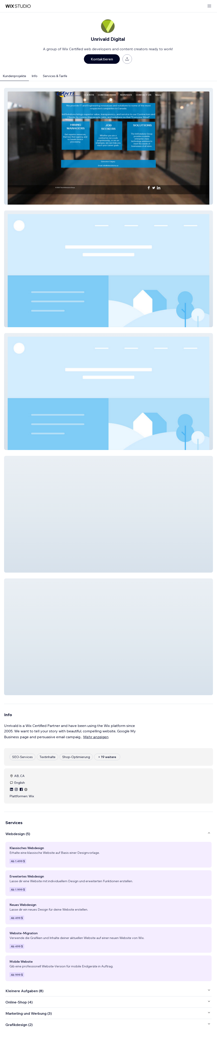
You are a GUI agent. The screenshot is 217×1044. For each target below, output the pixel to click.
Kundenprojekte (14, 76)
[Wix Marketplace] (18, 6)
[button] (108, 146)
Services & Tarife (55, 76)
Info (34, 76)
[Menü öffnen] (209, 6)
